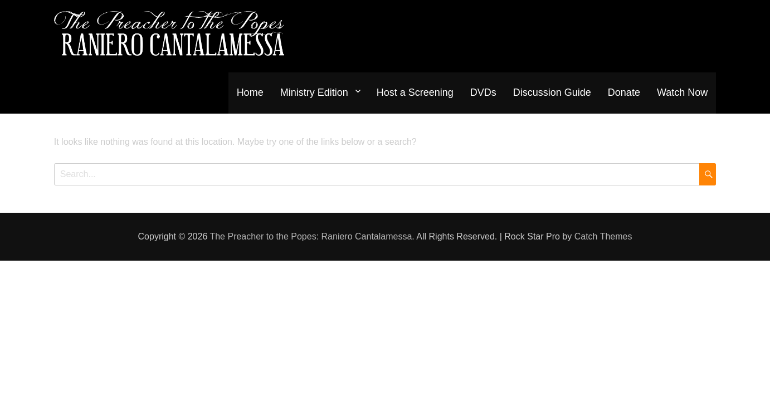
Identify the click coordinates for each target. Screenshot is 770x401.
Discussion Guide (552, 92)
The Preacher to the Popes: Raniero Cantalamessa (310, 236)
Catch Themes (603, 236)
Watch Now (682, 92)
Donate (624, 92)
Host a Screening (415, 92)
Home (250, 92)
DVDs (483, 92)
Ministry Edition (314, 92)
